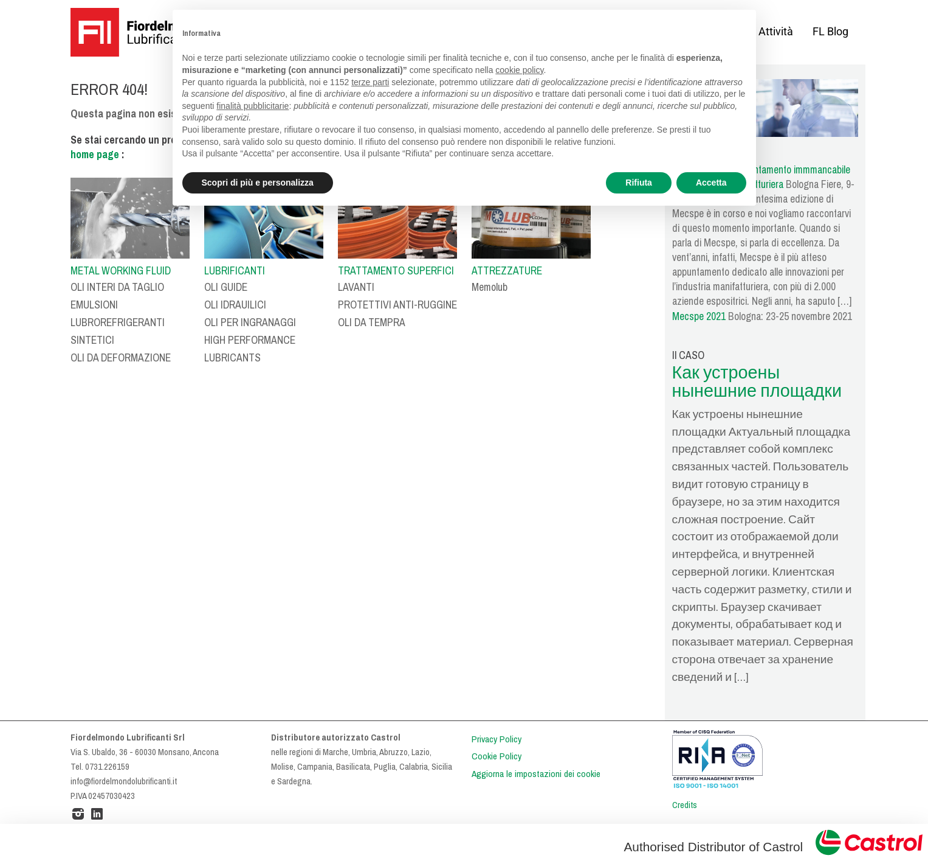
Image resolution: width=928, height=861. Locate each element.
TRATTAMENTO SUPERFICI (396, 271)
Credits (684, 805)
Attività (775, 32)
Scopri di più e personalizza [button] (258, 182)
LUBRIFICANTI (234, 271)
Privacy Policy (496, 739)
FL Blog (830, 32)
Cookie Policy (496, 756)
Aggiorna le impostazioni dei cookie (536, 774)
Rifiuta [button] (638, 182)
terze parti (370, 82)
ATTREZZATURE (507, 271)
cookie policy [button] (519, 70)
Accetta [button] (711, 182)
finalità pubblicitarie (252, 106)
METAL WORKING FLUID (120, 271)
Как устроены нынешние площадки (757, 382)
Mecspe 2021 (699, 316)
